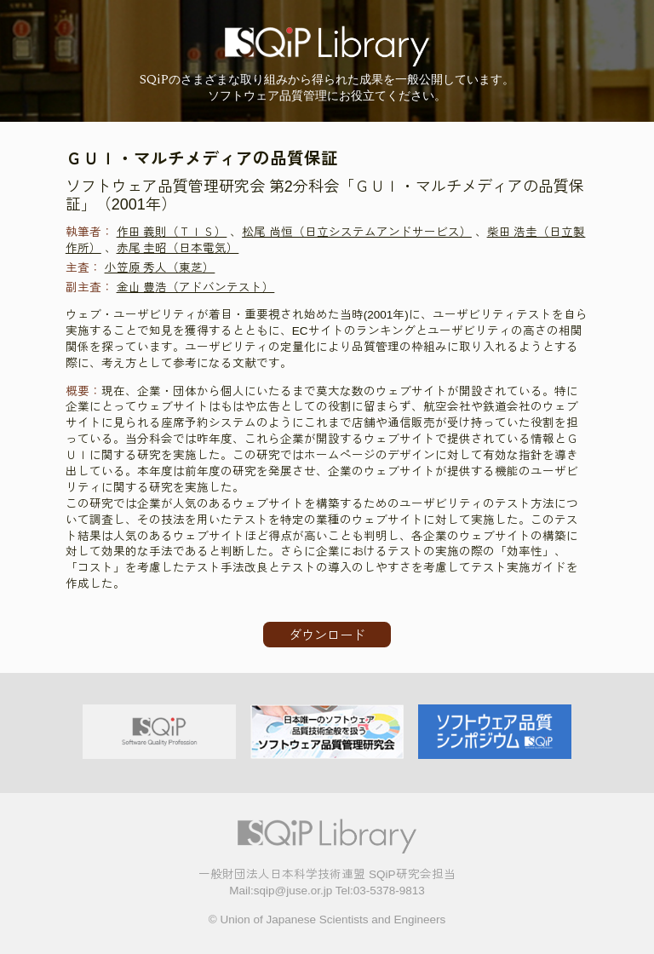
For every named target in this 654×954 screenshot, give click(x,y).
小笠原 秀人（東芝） (160, 267)
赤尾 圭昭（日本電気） (178, 248)
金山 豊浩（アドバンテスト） (196, 287)
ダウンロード (327, 635)
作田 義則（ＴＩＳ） (172, 232)
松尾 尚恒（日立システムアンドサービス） (357, 232)
